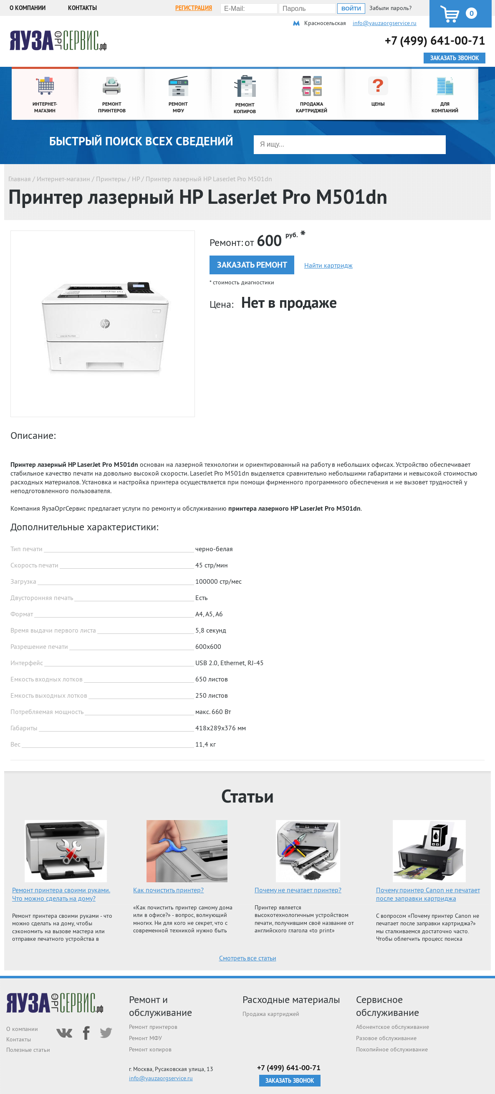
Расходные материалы (291, 999)
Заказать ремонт (252, 264)
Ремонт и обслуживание (160, 1006)
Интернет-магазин (63, 179)
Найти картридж (328, 265)
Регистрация (193, 8)
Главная (19, 179)
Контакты (82, 8)
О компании (27, 8)
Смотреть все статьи (247, 958)
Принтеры (111, 179)
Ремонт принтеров (153, 1027)
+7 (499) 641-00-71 (435, 40)
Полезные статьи (28, 1049)
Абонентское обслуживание (392, 1027)
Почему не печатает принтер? (298, 890)
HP (136, 179)
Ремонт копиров (150, 1049)
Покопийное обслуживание (392, 1049)
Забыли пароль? (390, 8)
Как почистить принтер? (168, 890)
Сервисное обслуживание (387, 1006)
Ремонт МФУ (145, 1038)
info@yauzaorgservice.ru (385, 23)
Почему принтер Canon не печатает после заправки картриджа (428, 894)
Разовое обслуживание (386, 1038)
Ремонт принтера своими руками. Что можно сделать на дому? (61, 894)
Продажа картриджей (270, 1014)
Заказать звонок (289, 1080)
